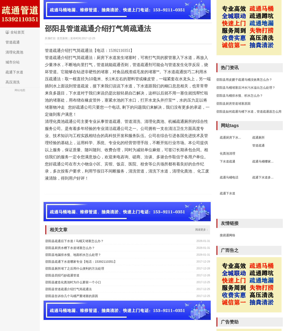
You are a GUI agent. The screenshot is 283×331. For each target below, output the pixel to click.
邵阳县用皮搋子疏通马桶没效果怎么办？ (244, 79)
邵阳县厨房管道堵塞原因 (233, 103)
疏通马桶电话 (229, 177)
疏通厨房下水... (230, 137)
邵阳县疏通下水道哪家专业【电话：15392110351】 (81, 261)
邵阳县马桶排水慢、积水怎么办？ (239, 95)
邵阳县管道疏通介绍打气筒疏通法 (98, 29)
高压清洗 (13, 82)
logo (20, 13)
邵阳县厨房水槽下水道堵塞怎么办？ (70, 248)
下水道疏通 (227, 161)
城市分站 (13, 62)
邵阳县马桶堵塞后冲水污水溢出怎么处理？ (245, 87)
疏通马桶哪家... (262, 161)
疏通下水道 (14, 72)
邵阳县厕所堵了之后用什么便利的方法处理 (74, 268)
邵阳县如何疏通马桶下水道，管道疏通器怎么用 (248, 111)
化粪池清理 (227, 153)
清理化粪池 (14, 52)
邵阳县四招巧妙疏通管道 (62, 275)
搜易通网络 (227, 235)
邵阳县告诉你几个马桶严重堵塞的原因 (71, 296)
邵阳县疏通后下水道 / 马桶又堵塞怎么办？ (74, 241)
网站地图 (20, 90)
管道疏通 (13, 42)
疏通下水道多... (262, 177)
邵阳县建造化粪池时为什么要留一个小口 (73, 282)
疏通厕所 (258, 137)
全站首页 (17, 32)
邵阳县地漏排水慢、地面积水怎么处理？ (73, 255)
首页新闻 (62, 38)
